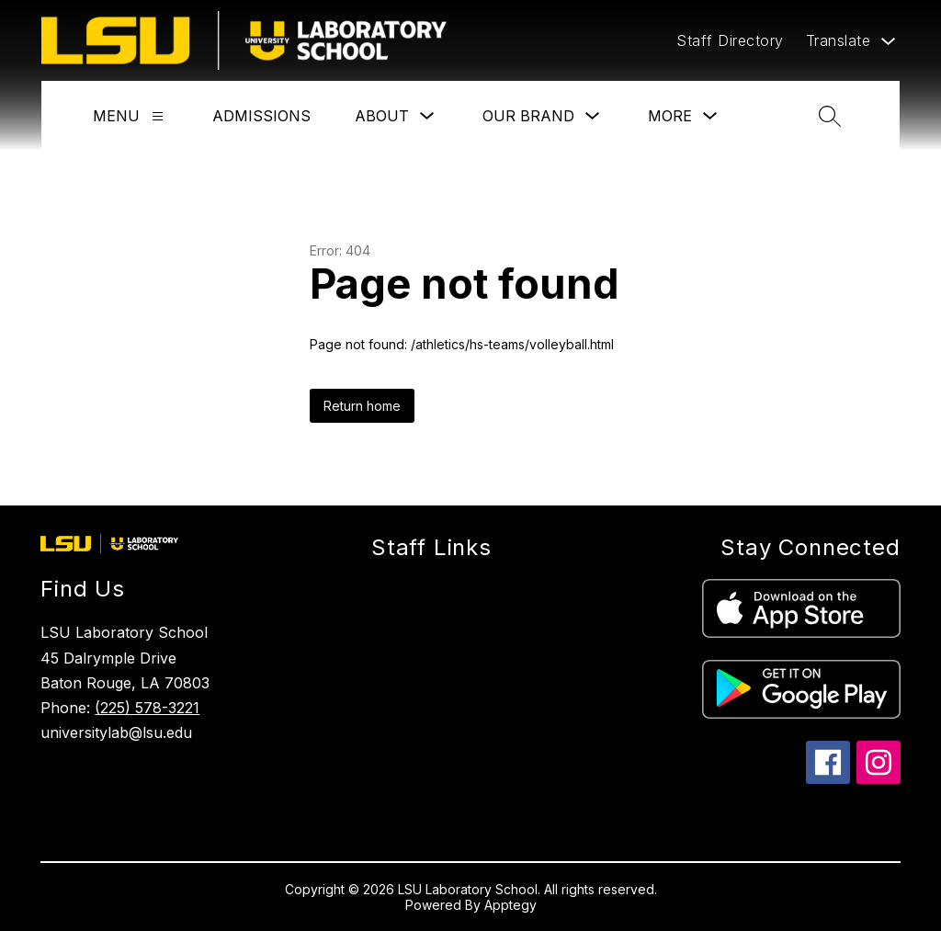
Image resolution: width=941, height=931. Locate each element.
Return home (362, 406)
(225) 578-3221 (147, 707)
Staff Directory (730, 40)
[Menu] (157, 116)
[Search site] (830, 116)
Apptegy (510, 905)
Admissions (261, 116)
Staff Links (431, 547)
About (382, 116)
